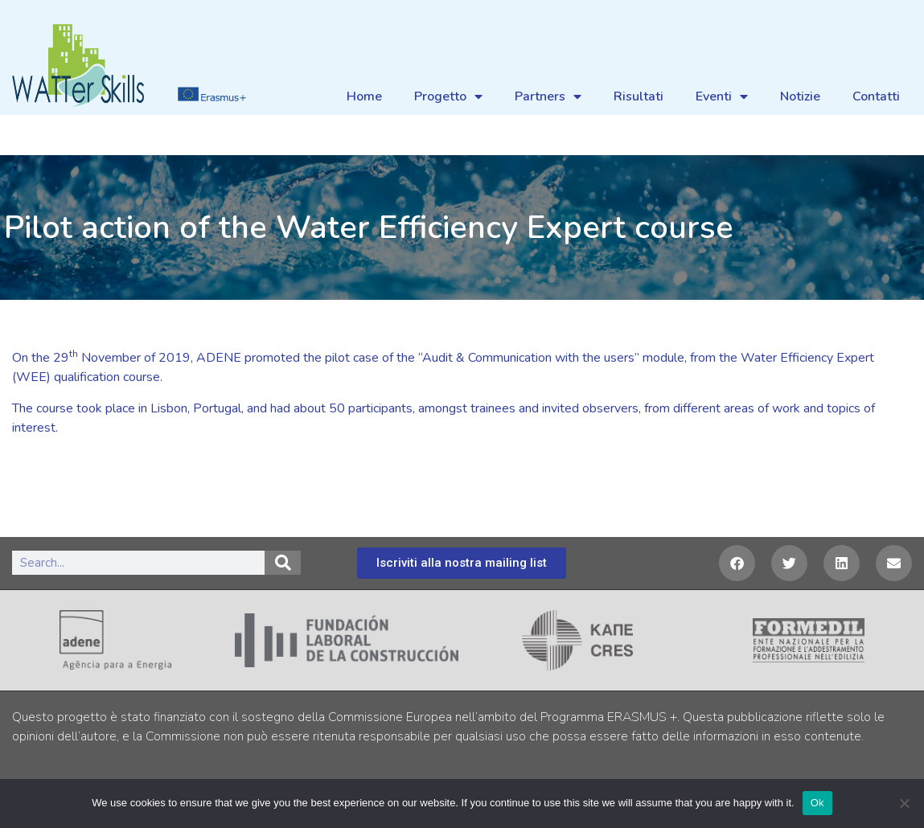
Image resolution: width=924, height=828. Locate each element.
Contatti (876, 96)
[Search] (283, 563)
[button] (737, 563)
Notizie (800, 96)
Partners (548, 96)
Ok (817, 803)
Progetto (448, 96)
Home (364, 96)
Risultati (638, 96)
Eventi (722, 96)
